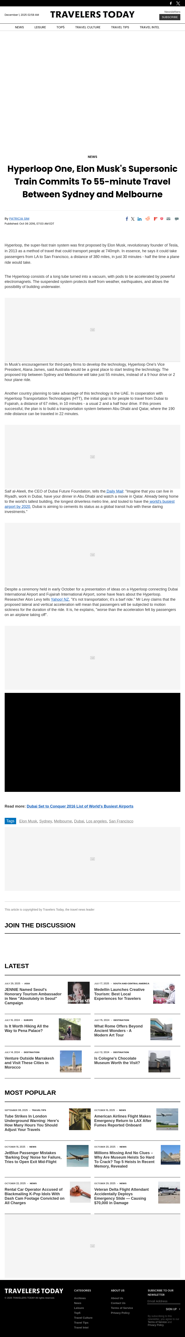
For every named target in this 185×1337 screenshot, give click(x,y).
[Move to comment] (176, 219)
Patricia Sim (19, 218)
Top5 (77, 1312)
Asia (27, 983)
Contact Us (118, 1303)
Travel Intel (81, 1327)
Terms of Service (122, 1308)
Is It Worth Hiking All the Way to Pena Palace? (27, 1028)
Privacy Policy (120, 1312)
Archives (80, 1298)
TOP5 (60, 27)
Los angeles (96, 821)
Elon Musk (28, 821)
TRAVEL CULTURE (87, 27)
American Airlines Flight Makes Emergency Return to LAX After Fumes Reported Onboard (122, 1120)
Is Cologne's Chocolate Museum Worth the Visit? (117, 1060)
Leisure (79, 1308)
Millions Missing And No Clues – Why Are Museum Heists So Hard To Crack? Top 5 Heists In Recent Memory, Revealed (124, 1159)
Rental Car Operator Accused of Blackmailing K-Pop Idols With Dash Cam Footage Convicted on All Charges (35, 1196)
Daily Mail (114, 491)
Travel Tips (39, 1110)
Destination (121, 1020)
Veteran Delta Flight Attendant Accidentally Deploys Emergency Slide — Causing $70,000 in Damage (121, 1196)
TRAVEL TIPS (120, 27)
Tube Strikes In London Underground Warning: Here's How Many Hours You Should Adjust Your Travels (32, 1123)
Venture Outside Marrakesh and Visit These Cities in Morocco (29, 1062)
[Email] (168, 219)
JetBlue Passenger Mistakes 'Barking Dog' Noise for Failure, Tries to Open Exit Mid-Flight (33, 1157)
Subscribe (170, 17)
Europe (28, 1020)
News (92, 157)
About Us (117, 1298)
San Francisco (121, 821)
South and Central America (131, 983)
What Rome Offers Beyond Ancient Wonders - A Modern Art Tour (118, 1030)
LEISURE (40, 27)
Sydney (45, 821)
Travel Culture (83, 1317)
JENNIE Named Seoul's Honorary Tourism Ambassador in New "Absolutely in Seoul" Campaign (33, 996)
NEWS (19, 27)
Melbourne (63, 821)
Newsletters (172, 12)
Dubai (79, 821)
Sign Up (171, 1309)
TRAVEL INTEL (149, 27)
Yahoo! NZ (60, 599)
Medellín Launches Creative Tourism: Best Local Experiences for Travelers (119, 994)
